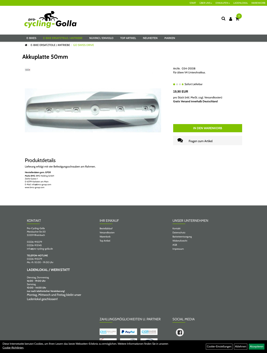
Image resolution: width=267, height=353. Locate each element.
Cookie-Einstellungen (219, 346)
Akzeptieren (256, 346)
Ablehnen (240, 346)
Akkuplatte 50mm (45, 56)
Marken (169, 38)
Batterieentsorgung (182, 236)
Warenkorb (105, 236)
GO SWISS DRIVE (83, 45)
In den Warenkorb (207, 128)
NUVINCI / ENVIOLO (101, 38)
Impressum (178, 248)
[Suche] (223, 18)
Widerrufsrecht (179, 240)
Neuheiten (150, 38)
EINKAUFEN (223, 2)
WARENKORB (258, 2)
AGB (174, 244)
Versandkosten (212, 97)
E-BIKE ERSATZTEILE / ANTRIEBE (62, 38)
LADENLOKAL (240, 2)
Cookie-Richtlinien (13, 347)
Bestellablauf (106, 228)
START (193, 2)
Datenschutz (178, 232)
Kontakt (176, 228)
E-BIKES (31, 38)
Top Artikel (128, 38)
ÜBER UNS (205, 2)
